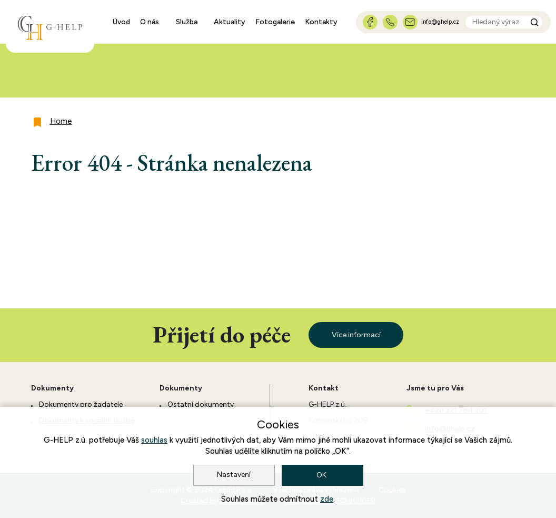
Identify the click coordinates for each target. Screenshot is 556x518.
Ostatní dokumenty (200, 404)
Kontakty (321, 21)
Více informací (356, 334)
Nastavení (234, 474)
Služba (186, 21)
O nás (149, 21)
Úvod (121, 21)
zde (326, 499)
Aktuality (229, 21)
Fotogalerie (275, 21)
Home (61, 121)
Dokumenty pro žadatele (81, 404)
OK (322, 475)
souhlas (154, 440)
